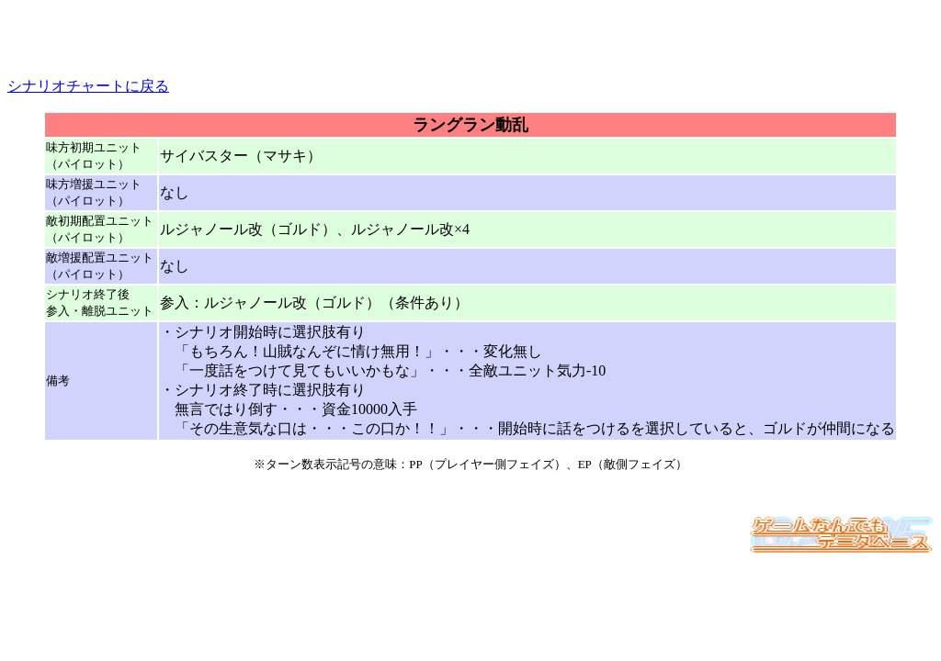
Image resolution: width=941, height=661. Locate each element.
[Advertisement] (470, 34)
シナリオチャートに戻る (88, 86)
